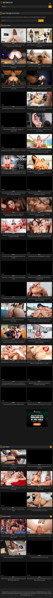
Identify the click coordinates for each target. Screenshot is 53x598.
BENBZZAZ (7, 3)
